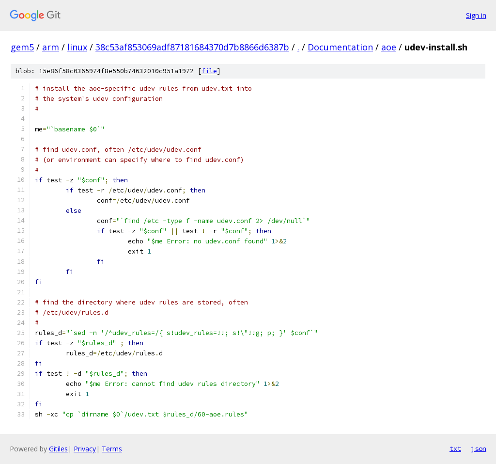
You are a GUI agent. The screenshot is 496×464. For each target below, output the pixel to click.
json (478, 448)
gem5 (22, 47)
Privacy (85, 448)
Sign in (476, 15)
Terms (112, 448)
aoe (388, 47)
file (209, 71)
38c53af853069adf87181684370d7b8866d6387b (192, 47)
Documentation (340, 47)
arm (50, 47)
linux (77, 47)
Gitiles (58, 448)
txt (455, 448)
